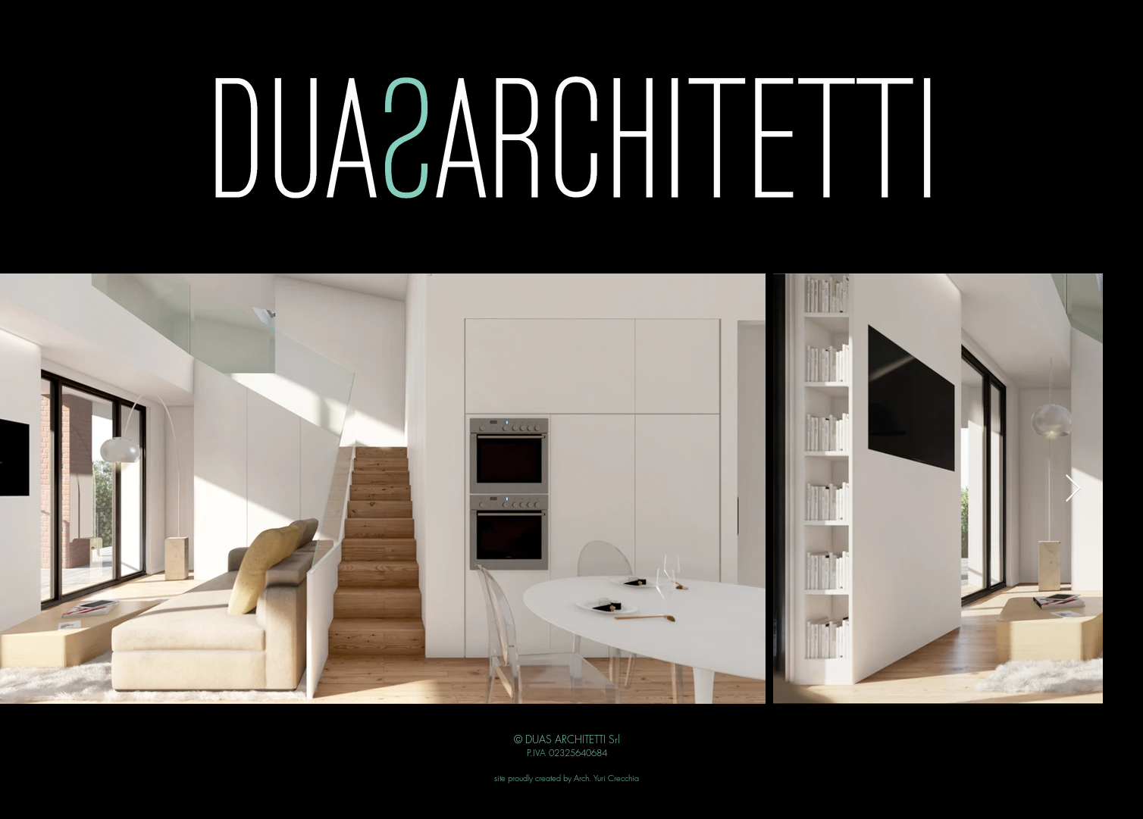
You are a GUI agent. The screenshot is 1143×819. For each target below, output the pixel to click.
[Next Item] (1073, 489)
